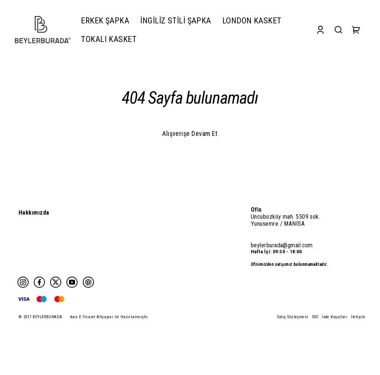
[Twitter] (55, 282)
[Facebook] (39, 282)
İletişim (358, 316)
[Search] (338, 30)
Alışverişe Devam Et (190, 133)
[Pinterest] (88, 282)
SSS (315, 316)
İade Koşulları (334, 316)
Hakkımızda (34, 212)
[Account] (320, 30)
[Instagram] (23, 282)
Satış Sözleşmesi (292, 316)
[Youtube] (72, 282)
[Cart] (356, 30)
